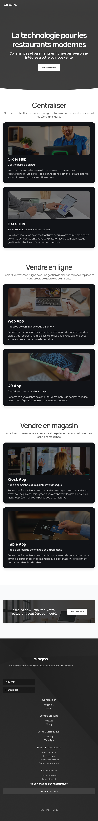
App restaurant (49, 779)
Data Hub (49, 708)
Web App (49, 720)
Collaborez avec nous (49, 763)
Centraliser (49, 700)
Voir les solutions (49, 67)
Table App (49, 740)
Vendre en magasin (49, 731)
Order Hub (49, 704)
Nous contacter (49, 752)
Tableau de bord (49, 775)
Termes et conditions (49, 759)
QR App (49, 724)
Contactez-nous (77, 612)
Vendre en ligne (49, 715)
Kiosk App (49, 736)
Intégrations (49, 756)
